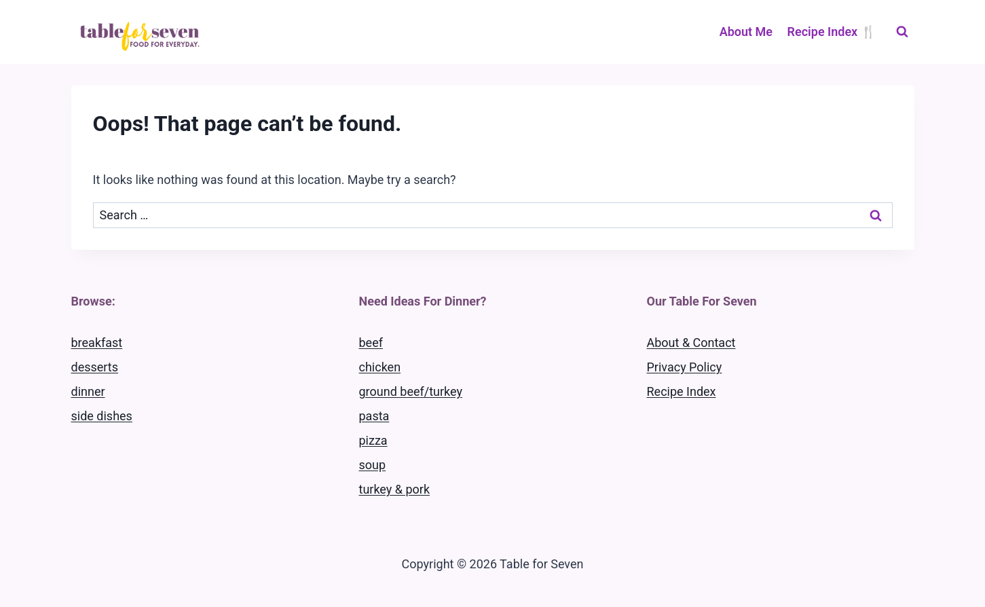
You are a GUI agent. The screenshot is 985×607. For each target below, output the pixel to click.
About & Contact (691, 342)
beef (371, 342)
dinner (88, 391)
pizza (373, 440)
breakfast (97, 342)
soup (372, 465)
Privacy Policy (684, 367)
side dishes (101, 416)
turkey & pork (394, 489)
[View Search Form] (902, 32)
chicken (380, 367)
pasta (374, 416)
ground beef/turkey (410, 391)
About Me (746, 31)
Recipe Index (681, 391)
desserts (95, 367)
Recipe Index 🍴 (831, 31)
